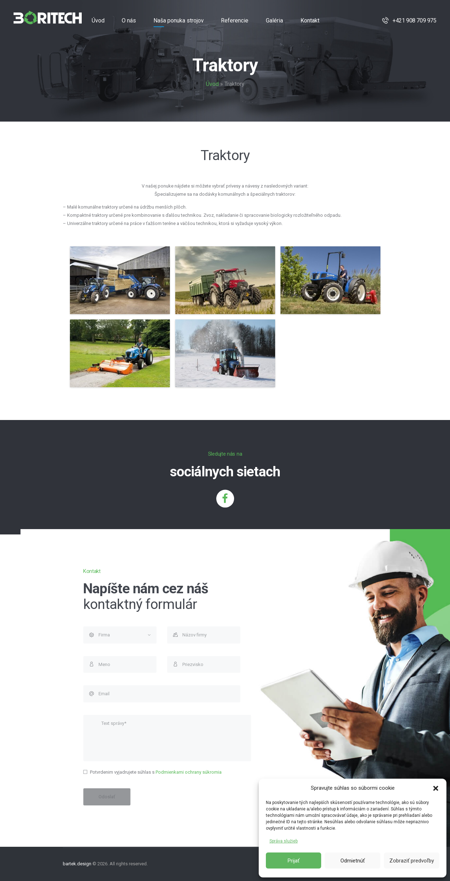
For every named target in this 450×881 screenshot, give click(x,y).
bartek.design (77, 863)
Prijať (293, 860)
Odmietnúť (352, 860)
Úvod (212, 84)
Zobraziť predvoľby (411, 860)
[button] (435, 788)
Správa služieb (283, 841)
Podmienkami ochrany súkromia (373, 772)
